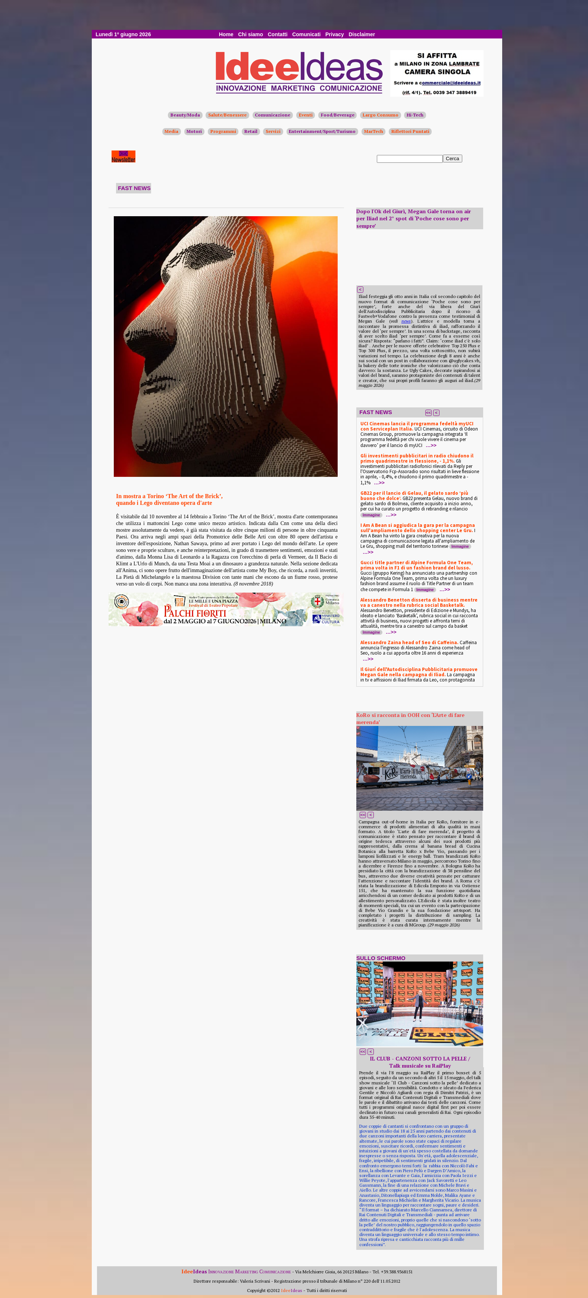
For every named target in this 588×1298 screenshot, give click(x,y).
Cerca (452, 158)
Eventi (306, 115)
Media (171, 131)
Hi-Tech (415, 115)
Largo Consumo (380, 115)
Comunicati (306, 34)
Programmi (223, 131)
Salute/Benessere (227, 115)
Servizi (273, 131)
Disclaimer (361, 34)
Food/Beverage (337, 115)
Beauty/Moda (185, 115)
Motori (194, 131)
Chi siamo (250, 34)
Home (226, 34)
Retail (250, 131)
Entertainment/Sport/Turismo (322, 131)
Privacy (334, 34)
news (406, 321)
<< (428, 412)
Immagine (371, 515)
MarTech (373, 131)
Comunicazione (272, 115)
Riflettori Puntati (410, 131)
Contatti (278, 34)
